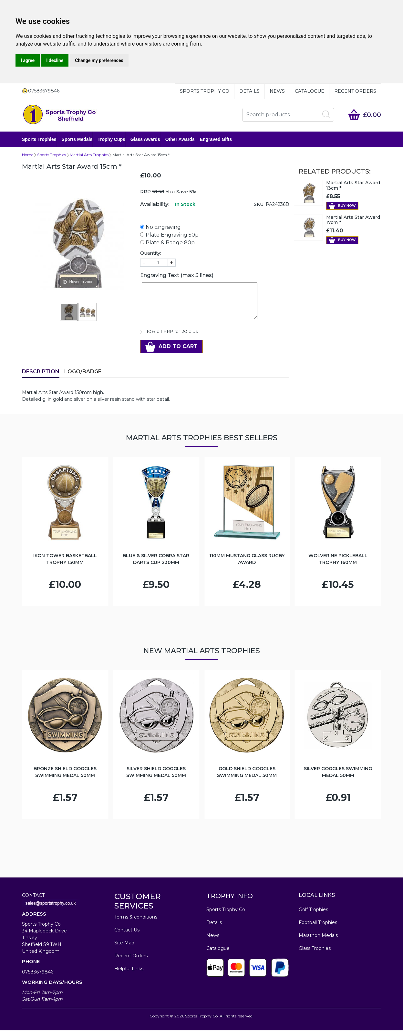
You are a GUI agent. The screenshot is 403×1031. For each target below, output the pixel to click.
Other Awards (180, 139)
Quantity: (150, 254)
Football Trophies (318, 923)
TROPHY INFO (229, 896)
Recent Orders (355, 91)
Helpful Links (128, 969)
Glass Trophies (315, 949)
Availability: (154, 205)
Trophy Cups (111, 139)
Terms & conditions (135, 917)
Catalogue (309, 91)
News (277, 91)
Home (27, 155)
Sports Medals (77, 139)
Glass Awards (145, 139)
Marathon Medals (318, 936)
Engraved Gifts (216, 139)
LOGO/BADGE (82, 372)
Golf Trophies (313, 910)
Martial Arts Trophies (89, 155)
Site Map (124, 943)
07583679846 (37, 972)
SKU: (259, 205)
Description (40, 372)
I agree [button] (28, 60)
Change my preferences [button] (99, 60)
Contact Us (127, 930)
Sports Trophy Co (204, 91)
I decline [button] (54, 60)
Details (249, 91)
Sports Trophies (39, 139)
